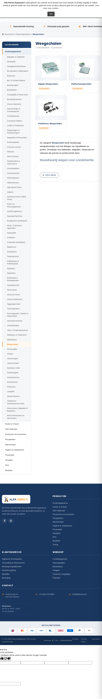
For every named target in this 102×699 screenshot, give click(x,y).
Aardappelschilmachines (16, 66)
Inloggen (56, 570)
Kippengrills (11, 233)
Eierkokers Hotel (13, 368)
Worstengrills (12, 349)
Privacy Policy (84, 640)
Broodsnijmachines (14, 99)
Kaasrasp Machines (14, 216)
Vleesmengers (12, 359)
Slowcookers (12, 290)
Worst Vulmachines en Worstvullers (15, 417)
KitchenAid (11, 387)
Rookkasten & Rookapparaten (13, 279)
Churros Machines (14, 104)
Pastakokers (12, 252)
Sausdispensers (13, 285)
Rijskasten (11, 268)
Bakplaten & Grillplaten (16, 57)
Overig (55, 545)
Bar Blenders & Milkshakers (17, 71)
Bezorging (6, 578)
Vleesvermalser (13, 363)
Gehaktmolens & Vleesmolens (13, 162)
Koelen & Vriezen (12, 424)
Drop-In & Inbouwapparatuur (14, 205)
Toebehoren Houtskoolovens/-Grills (15, 402)
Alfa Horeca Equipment (17, 639)
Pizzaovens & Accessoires (15, 434)
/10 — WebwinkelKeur (58, 640)
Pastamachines (13, 256)
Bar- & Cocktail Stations (16, 80)
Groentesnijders (13, 168)
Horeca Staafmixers (14, 299)
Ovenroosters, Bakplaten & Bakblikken (17, 409)
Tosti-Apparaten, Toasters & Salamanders (17, 314)
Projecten (56, 578)
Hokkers (10, 192)
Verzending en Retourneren (13, 563)
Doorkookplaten (13, 142)
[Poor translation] (7, 659)
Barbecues (11, 76)
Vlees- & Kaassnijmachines (17, 330)
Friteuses (10, 152)
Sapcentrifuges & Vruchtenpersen (13, 110)
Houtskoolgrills (12, 373)
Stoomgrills (11, 62)
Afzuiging (9, 460)
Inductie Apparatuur (14, 211)
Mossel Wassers (13, 396)
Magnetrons (11, 247)
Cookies (75, 639)
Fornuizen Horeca (14, 147)
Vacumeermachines (14, 321)
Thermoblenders (13, 309)
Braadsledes (12, 90)
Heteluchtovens (13, 183)
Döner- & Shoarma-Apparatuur (14, 227)
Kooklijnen (11, 237)
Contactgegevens (60, 559)
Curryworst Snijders (14, 121)
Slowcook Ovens (13, 295)
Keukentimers (12, 382)
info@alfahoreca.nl (79, 594)
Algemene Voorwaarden (12, 559)
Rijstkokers (11, 273)
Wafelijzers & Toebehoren (17, 335)
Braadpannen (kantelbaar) (17, 221)
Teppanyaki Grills (13, 304)
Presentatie (9, 455)
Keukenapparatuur (13, 51)
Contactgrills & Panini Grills (17, 95)
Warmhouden (10, 445)
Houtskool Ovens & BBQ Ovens (16, 198)
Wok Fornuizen (13, 156)
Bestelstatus (58, 566)
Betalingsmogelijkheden (12, 566)
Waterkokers (12, 340)
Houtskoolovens (13, 377)
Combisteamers (13, 116)
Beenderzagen (12, 85)
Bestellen (6, 574)
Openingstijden (59, 563)
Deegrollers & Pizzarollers (17, 138)
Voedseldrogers (13, 325)
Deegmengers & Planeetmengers (13, 131)
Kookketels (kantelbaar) (16, 242)
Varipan (10, 354)
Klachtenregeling (9, 570)
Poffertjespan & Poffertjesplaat (13, 262)
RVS (7, 465)
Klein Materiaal (11, 429)
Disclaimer (96, 639)
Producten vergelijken (62, 574)
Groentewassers (13, 173)
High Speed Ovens (14, 187)
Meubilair (8, 470)
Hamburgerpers (13, 178)
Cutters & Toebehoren (15, 125)
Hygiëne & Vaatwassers (14, 450)
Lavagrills (10, 391)
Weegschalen (12, 344)
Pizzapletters (10, 439)
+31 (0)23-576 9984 (46, 594)
